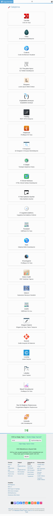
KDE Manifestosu (12, 493)
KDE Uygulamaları (11, 467)
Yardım (39, 466)
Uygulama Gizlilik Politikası (41, 478)
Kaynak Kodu (21, 473)
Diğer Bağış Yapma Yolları (26, 444)
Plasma (10, 464)
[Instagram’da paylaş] (41, 502)
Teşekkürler (30, 476)
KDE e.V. (10, 486)
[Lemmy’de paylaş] (29, 502)
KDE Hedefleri (21, 471)
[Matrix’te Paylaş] (12, 502)
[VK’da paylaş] (38, 502)
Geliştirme (14, 7)
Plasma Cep (11, 473)
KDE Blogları (30, 468)
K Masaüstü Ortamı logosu (20, 510)
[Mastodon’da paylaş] (15, 502)
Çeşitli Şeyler (31, 474)
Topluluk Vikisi (40, 464)
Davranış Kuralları (39, 473)
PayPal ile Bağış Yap (36, 440)
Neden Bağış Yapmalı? (34, 437)
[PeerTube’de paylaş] (35, 502)
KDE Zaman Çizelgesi (13, 491)
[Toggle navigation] (32, 1)
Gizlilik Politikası (41, 476)
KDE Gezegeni (31, 470)
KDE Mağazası (11, 484)
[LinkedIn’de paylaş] (23, 502)
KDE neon (10, 476)
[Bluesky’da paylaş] (18, 502)
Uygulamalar (7, 2)
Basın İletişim (31, 472)
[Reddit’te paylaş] (26, 502)
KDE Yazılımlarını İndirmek (41, 469)
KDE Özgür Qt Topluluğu (14, 488)
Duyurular (30, 466)
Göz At (26, 456)
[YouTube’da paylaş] (32, 502)
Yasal (26, 512)
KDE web (10, 509)
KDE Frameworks (11, 471)
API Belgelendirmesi (22, 465)
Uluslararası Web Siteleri (14, 495)
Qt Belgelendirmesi (22, 469)
